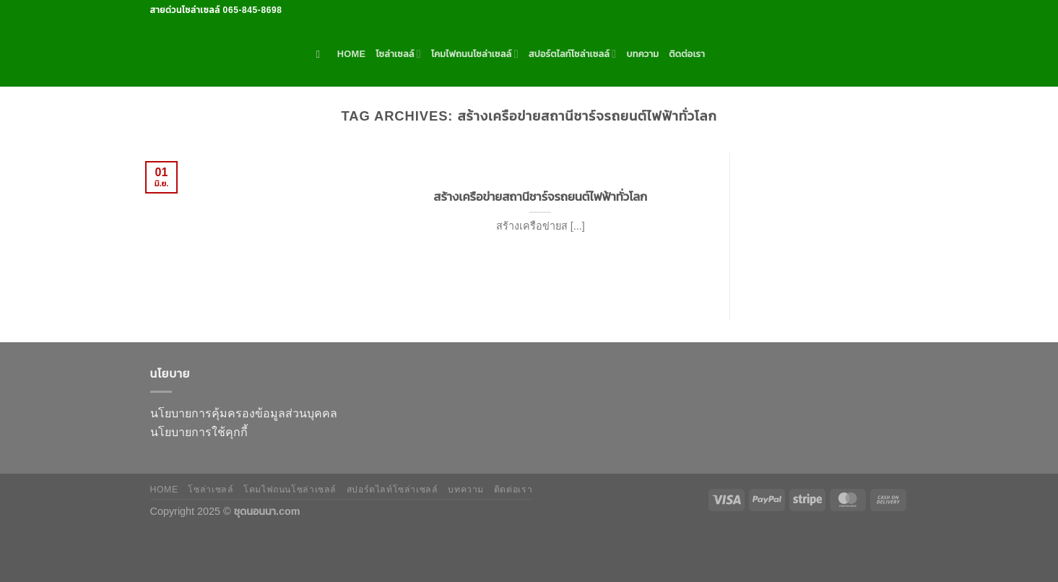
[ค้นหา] (321, 54)
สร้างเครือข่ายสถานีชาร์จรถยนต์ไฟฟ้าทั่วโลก (540, 197)
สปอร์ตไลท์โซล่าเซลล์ (573, 54)
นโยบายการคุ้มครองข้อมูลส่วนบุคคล (243, 413)
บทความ (642, 53)
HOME (351, 53)
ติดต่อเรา (687, 53)
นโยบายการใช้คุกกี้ (199, 432)
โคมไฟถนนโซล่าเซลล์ (475, 54)
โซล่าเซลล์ (398, 54)
